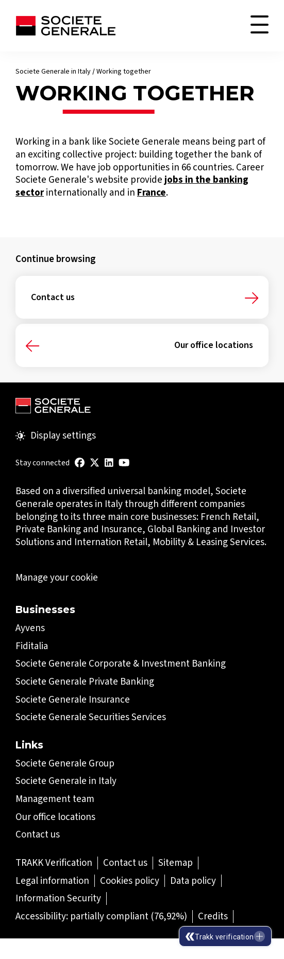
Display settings (55, 435)
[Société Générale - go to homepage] (65, 25)
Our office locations (213, 345)
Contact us (53, 297)
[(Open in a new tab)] (80, 462)
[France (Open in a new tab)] (151, 192)
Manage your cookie (56, 577)
